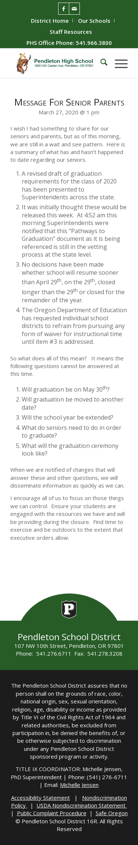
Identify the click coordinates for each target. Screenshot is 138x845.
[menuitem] (50, 20)
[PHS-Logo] (57, 63)
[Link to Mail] (74, 8)
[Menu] (117, 63)
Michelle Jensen (79, 784)
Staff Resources (71, 31)
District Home (50, 20)
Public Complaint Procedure (51, 813)
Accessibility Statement (40, 797)
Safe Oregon (112, 813)
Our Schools (94, 20)
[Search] (100, 63)
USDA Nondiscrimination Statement (81, 805)
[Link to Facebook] (64, 8)
